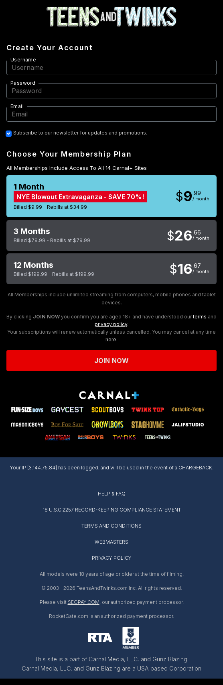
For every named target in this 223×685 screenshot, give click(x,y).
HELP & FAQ (112, 494)
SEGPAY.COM (83, 602)
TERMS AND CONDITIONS (111, 526)
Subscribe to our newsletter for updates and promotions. (80, 132)
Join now (111, 361)
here (110, 339)
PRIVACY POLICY (112, 558)
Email (17, 106)
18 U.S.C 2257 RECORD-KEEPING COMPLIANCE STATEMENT (112, 510)
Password (22, 83)
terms (200, 317)
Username (23, 60)
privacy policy (111, 324)
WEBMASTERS (111, 542)
